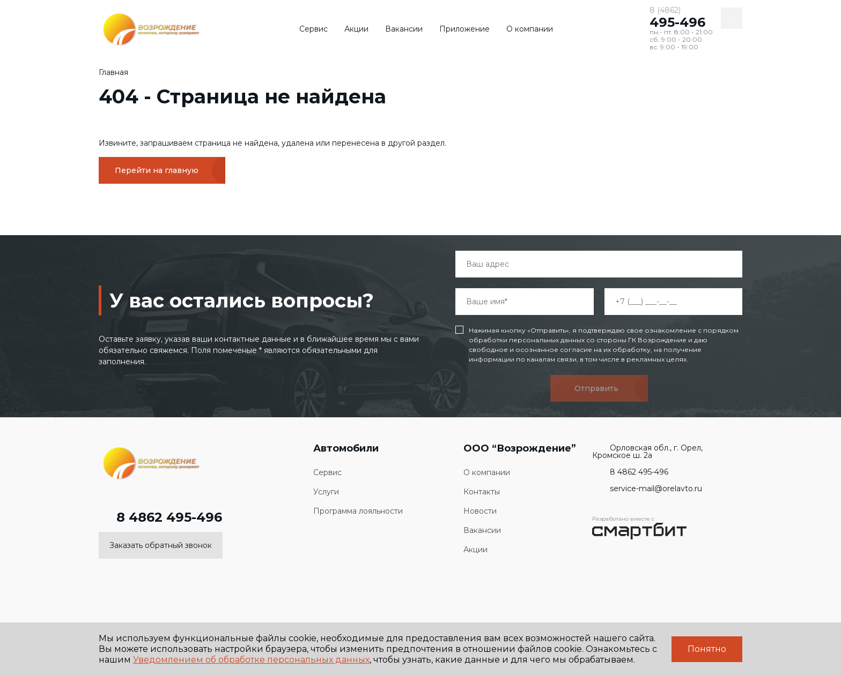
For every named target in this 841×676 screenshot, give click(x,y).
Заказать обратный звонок (160, 545)
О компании (529, 29)
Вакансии (404, 29)
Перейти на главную (156, 170)
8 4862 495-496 (160, 517)
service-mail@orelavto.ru (647, 488)
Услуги (326, 492)
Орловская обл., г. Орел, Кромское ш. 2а (647, 451)
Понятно (707, 649)
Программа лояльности (358, 511)
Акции (356, 29)
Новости (480, 511)
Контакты (481, 492)
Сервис (313, 29)
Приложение (464, 29)
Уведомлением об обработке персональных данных (251, 660)
